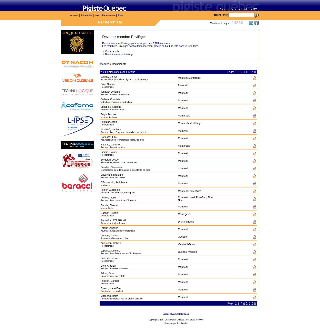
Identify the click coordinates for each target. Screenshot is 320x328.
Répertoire (86, 15)
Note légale (183, 314)
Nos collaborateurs (105, 15)
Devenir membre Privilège (119, 54)
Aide (120, 15)
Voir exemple (112, 51)
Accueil (74, 15)
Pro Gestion (182, 323)
